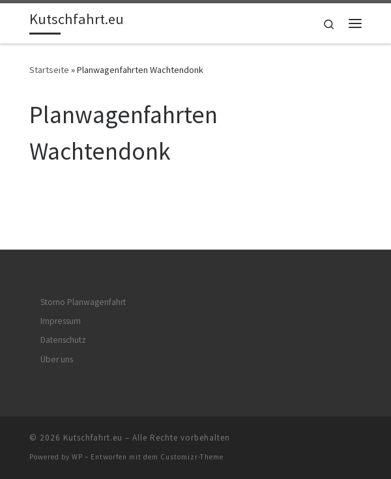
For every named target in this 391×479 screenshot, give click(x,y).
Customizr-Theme (192, 456)
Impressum (60, 321)
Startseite (49, 70)
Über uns (56, 359)
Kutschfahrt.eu (93, 437)
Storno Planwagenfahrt (83, 302)
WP (77, 456)
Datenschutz (63, 339)
